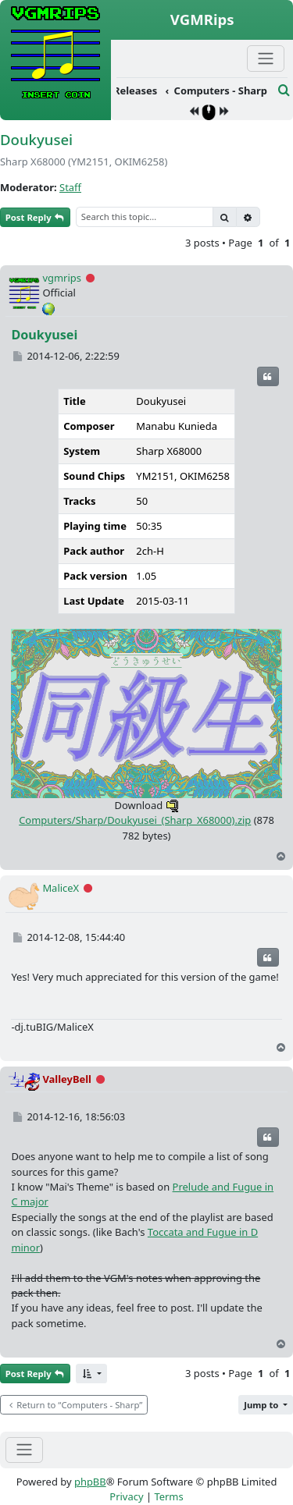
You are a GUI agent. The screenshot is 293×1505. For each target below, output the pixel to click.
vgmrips (61, 278)
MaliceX (60, 888)
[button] (91, 1373)
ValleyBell (66, 1079)
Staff (70, 187)
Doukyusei (36, 139)
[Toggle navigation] (24, 1450)
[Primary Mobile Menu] (265, 58)
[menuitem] (194, 91)
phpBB (90, 1482)
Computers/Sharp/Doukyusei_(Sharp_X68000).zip (135, 813)
